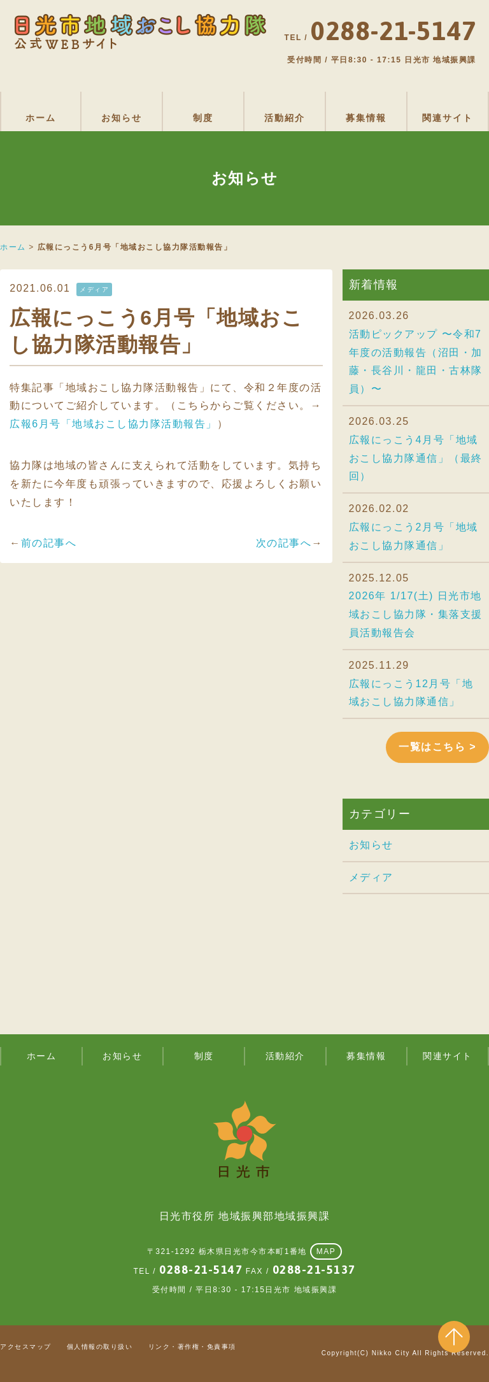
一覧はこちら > (437, 746)
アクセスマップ (26, 1346)
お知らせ (121, 118)
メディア (371, 877)
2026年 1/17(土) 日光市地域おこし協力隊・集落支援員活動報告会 (416, 614)
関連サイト (447, 118)
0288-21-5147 (201, 1269)
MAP (326, 1251)
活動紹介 (284, 118)
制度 (203, 118)
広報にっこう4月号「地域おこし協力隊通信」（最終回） (416, 458)
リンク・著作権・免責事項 (192, 1346)
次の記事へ (284, 543)
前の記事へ (49, 543)
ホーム (40, 118)
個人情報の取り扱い (100, 1346)
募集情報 (366, 118)
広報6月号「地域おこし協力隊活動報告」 (113, 423)
